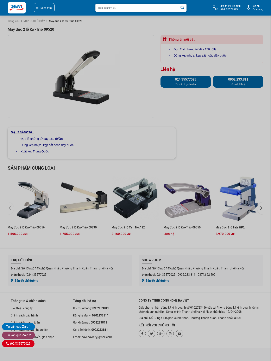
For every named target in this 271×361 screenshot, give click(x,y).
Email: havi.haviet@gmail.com (92, 337)
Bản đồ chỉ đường (24, 280)
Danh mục (44, 7)
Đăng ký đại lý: (90, 315)
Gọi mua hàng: (91, 308)
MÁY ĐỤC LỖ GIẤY (34, 21)
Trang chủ (13, 21)
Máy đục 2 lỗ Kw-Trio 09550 (182, 227)
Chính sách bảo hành (24, 315)
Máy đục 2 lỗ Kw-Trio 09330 (78, 227)
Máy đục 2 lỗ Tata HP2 (230, 227)
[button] (260, 208)
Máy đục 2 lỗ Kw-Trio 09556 (26, 227)
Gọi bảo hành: (90, 329)
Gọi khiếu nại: (90, 322)
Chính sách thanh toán (25, 322)
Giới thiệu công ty (22, 308)
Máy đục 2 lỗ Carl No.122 (128, 227)
